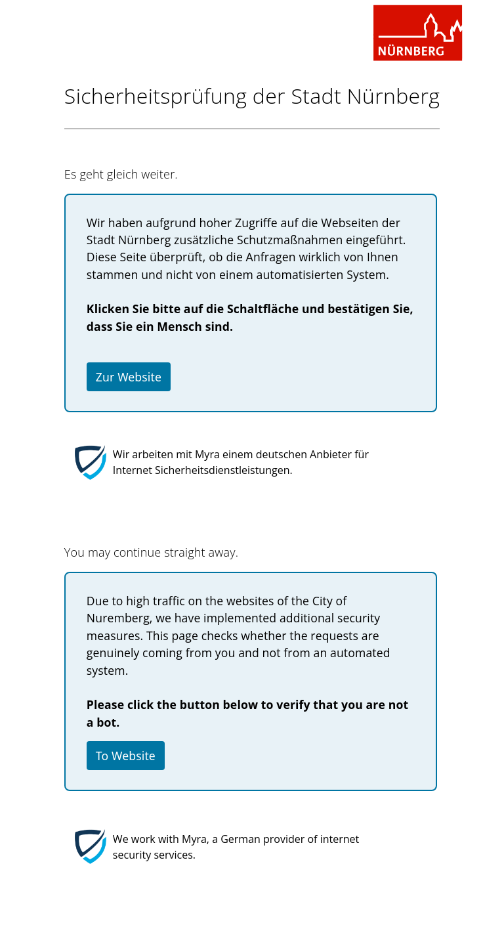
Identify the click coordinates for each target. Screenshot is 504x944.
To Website (126, 755)
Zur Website (128, 377)
